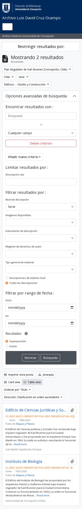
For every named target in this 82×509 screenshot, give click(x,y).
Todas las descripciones (23, 283)
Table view (32, 382)
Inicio (8, 300)
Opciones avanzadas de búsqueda (36, 96)
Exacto (13, 346)
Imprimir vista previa (18, 374)
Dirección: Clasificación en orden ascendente (32, 397)
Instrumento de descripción (21, 231)
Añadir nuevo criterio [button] (23, 157)
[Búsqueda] (41, 116)
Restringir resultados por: (41, 46)
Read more (20, 444)
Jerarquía (46, 374)
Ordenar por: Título (16, 389)
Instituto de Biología (24, 461)
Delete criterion (41, 143)
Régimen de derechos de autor (23, 246)
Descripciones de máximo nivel (27, 278)
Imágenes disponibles (18, 215)
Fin (7, 316)
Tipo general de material (20, 262)
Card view (12, 382)
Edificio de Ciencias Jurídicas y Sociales (36, 410)
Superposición (17, 341)
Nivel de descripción (17, 199)
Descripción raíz (15, 174)
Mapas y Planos (25, 423)
